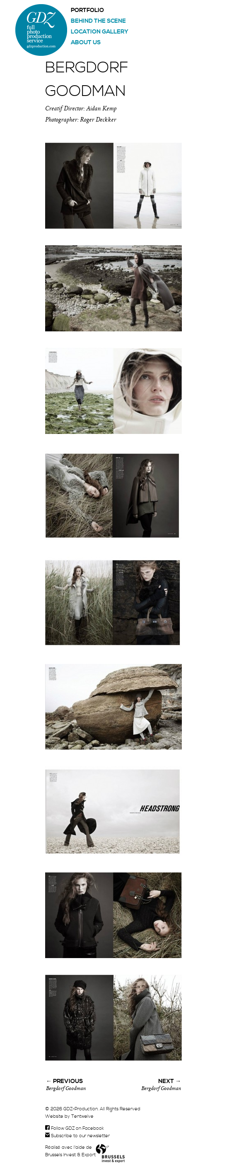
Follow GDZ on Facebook (74, 1128)
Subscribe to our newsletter (77, 1136)
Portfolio (87, 10)
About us (86, 42)
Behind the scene (98, 21)
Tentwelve (82, 1116)
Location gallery (99, 32)
